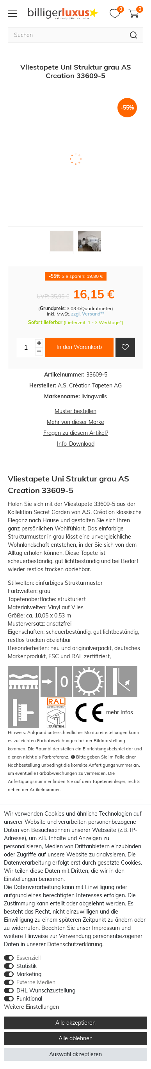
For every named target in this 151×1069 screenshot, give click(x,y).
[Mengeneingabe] (25, 347)
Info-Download (75, 443)
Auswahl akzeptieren (75, 1054)
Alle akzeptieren (75, 1022)
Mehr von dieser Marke (75, 422)
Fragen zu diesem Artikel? (75, 432)
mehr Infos (119, 711)
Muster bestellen (75, 411)
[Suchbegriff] (66, 35)
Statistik (26, 966)
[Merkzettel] (117, 13)
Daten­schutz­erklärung (74, 944)
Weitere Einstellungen (31, 1006)
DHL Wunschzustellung (45, 990)
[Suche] (133, 35)
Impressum (106, 927)
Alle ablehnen (75, 1038)
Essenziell (28, 957)
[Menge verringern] (39, 351)
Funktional (29, 998)
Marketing (28, 974)
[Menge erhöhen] (39, 343)
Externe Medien (35, 982)
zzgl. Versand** (87, 314)
